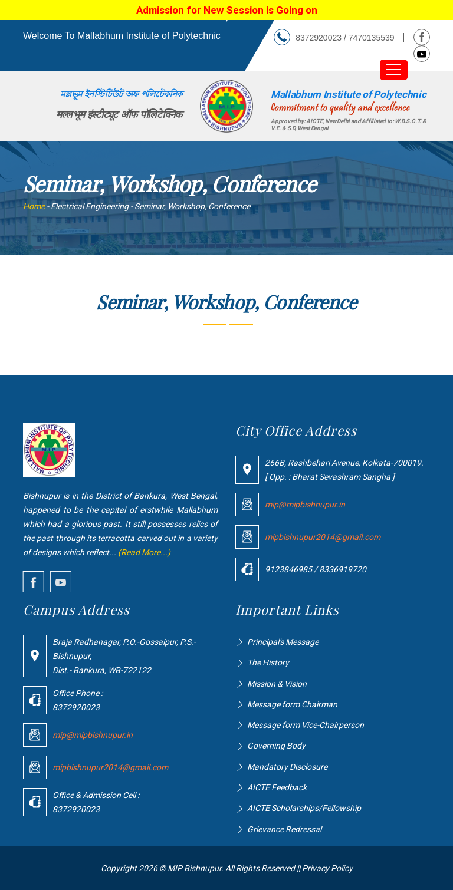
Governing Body (276, 745)
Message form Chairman (292, 704)
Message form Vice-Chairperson (305, 725)
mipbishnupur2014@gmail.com (322, 537)
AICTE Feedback (277, 787)
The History (268, 662)
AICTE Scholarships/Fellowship (304, 808)
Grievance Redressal (284, 829)
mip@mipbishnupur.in (305, 504)
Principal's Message (283, 642)
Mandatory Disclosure (287, 767)
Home (34, 206)
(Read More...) (144, 552)
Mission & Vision (277, 683)
